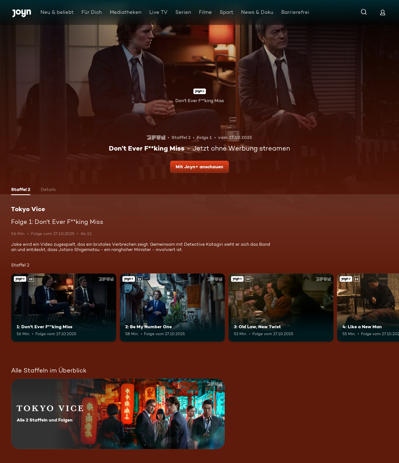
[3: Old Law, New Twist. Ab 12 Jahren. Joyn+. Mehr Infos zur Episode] (281, 307)
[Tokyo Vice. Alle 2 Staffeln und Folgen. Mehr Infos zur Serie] (118, 414)
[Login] (382, 12)
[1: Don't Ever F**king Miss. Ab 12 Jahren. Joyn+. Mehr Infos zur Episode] (63, 307)
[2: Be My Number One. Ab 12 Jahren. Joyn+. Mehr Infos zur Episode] (172, 307)
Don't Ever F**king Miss (199, 100)
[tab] (20, 190)
